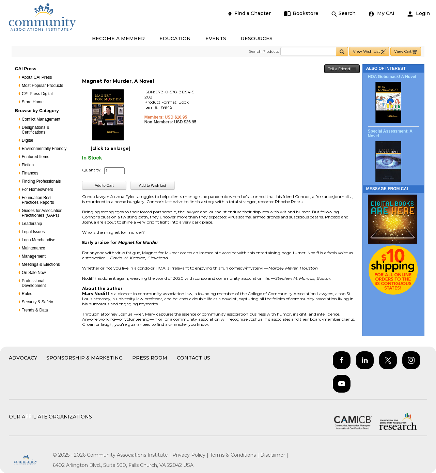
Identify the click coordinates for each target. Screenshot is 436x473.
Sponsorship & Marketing (84, 358)
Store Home (33, 102)
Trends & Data (35, 310)
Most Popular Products (42, 85)
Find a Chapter (249, 13)
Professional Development (34, 283)
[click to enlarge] (110, 148)
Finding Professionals (41, 181)
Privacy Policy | (191, 455)
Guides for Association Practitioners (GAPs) (42, 213)
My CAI (381, 13)
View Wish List (369, 51)
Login (418, 13)
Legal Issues (33, 231)
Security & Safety (37, 302)
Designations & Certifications (35, 130)
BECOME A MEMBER (118, 38)
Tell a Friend (342, 69)
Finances (30, 173)
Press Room (149, 358)
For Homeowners (37, 189)
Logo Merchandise (39, 240)
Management (34, 256)
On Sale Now (34, 272)
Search (343, 13)
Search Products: (264, 51)
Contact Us (193, 358)
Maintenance (33, 248)
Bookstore (301, 13)
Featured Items (35, 156)
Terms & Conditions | (235, 455)
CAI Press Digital (37, 93)
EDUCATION (175, 38)
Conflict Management (41, 119)
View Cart (405, 51)
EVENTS (215, 38)
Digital (27, 140)
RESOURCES (256, 38)
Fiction (28, 165)
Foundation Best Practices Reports (38, 200)
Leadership (32, 223)
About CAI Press (37, 77)
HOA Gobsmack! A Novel (392, 76)
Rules (27, 293)
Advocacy (23, 358)
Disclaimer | (274, 455)
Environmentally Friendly (44, 148)
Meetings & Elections (41, 264)
